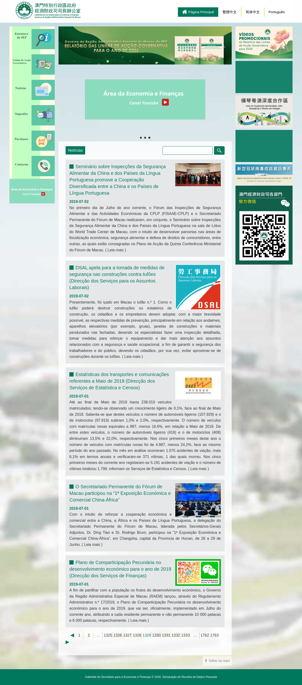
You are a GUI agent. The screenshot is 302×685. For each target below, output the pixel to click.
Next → (70, 642)
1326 (117, 635)
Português (277, 12)
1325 (108, 635)
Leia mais (115, 250)
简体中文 (253, 12)
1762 (205, 635)
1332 (176, 635)
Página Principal (198, 12)
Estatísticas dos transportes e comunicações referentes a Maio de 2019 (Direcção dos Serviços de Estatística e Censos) (119, 381)
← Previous (70, 635)
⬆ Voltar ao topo (217, 661)
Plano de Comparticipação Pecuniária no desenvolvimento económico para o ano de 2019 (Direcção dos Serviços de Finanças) (120, 569)
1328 (137, 635)
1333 (185, 635)
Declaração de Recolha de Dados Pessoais (189, 677)
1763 (214, 635)
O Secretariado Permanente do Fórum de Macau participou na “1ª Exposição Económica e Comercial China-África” (120, 493)
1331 (166, 635)
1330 (156, 635)
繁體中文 (229, 12)
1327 (127, 635)
